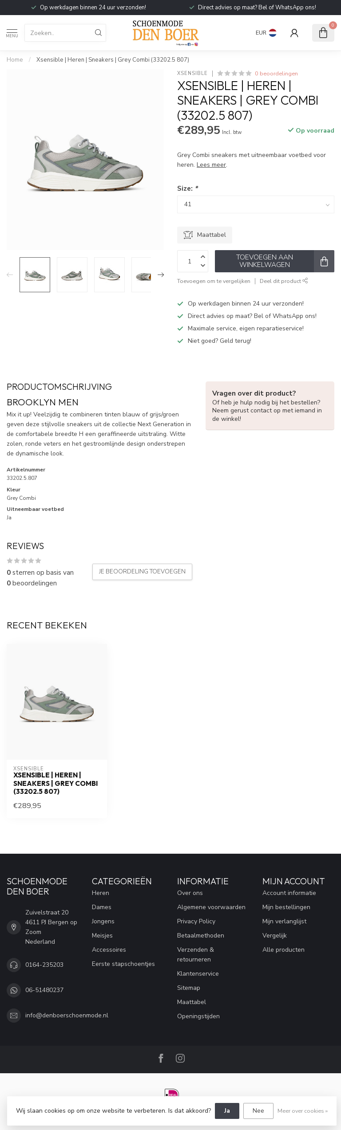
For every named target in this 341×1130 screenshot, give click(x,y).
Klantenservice (198, 973)
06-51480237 (44, 990)
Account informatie (289, 893)
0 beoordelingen (276, 73)
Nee (258, 1110)
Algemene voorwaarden (211, 907)
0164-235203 (44, 965)
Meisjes (102, 935)
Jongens (103, 921)
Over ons (190, 893)
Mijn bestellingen (286, 907)
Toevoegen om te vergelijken (213, 281)
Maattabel (191, 1002)
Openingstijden (198, 1016)
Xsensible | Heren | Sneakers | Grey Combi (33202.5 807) (112, 60)
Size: (187, 188)
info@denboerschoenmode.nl (66, 1015)
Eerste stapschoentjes (123, 964)
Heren (100, 893)
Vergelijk (274, 935)
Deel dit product (284, 281)
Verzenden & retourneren (195, 955)
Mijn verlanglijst (284, 921)
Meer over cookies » (303, 1110)
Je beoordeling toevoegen (142, 572)
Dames (101, 907)
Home (15, 60)
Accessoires (109, 950)
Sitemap (188, 988)
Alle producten (283, 950)
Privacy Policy (196, 921)
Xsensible (192, 73)
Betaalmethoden (200, 935)
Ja (227, 1110)
